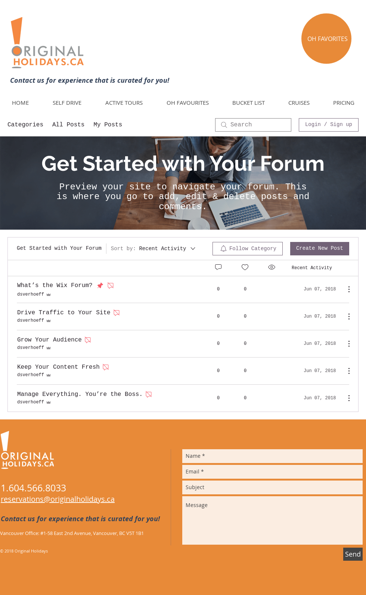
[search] (253, 125)
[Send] (353, 554)
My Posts (107, 125)
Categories (25, 125)
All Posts (68, 125)
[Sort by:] (153, 248)
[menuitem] (248, 248)
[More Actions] (345, 289)
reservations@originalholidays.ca (58, 499)
